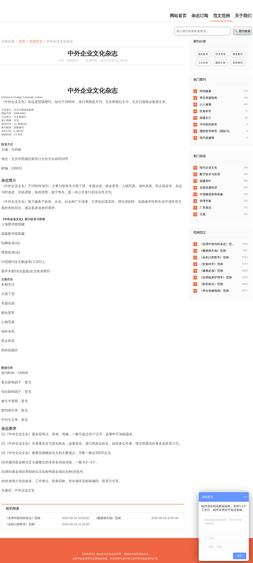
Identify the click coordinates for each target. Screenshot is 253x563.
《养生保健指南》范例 (214, 290)
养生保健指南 (208, 97)
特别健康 (205, 91)
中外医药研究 (208, 124)
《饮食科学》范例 (211, 264)
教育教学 (238, 54)
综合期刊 (238, 62)
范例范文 (36, 41)
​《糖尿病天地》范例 (107, 518)
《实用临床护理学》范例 (216, 277)
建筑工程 (220, 62)
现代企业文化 (208, 167)
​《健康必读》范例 (211, 270)
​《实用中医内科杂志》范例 (22, 518)
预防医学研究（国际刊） (216, 131)
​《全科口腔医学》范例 (19, 524)
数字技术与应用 (210, 174)
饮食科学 (205, 111)
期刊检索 (242, 31)
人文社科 (203, 62)
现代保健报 (207, 137)
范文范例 (221, 15)
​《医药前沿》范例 (211, 284)
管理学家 (205, 201)
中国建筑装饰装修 (211, 194)
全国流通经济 (208, 187)
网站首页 (178, 15)
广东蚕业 (205, 207)
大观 (202, 214)
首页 (22, 41)
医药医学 (203, 54)
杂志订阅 (199, 15)
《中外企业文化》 (13, 219)
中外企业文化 (86, 90)
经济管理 (220, 54)
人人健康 (205, 104)
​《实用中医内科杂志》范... (217, 244)
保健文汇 (205, 117)
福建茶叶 (205, 181)
